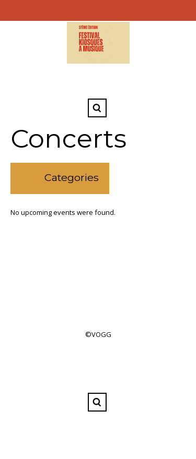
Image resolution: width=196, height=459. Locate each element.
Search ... (97, 108)
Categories (71, 177)
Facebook (97, 82)
